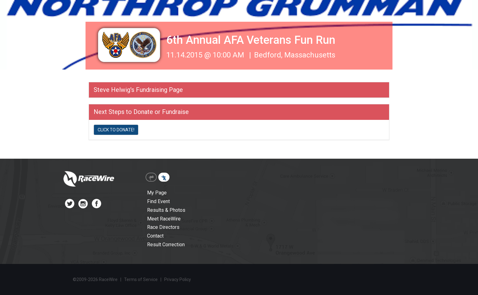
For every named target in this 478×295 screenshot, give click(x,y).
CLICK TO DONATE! (116, 129)
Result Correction (166, 244)
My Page (157, 193)
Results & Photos (166, 210)
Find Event (158, 201)
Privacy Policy (177, 279)
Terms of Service (141, 279)
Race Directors (163, 227)
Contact (155, 236)
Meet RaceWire (164, 219)
